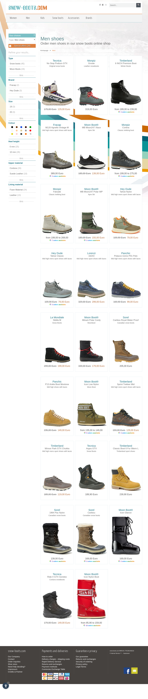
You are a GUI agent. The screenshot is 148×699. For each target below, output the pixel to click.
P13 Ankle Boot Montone (57, 384)
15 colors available (91, 625)
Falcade (57, 192)
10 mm (15, 152)
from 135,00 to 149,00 (91, 430)
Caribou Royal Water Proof (126, 320)
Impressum (12, 669)
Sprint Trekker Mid (126, 384)
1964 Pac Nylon (57, 512)
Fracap (14, 85)
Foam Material (18, 190)
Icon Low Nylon (91, 384)
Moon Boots (17, 69)
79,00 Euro (132, 237)
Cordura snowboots (57, 580)
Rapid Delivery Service (51, 662)
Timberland (126, 60)
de (103, 5)
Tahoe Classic (57, 256)
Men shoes (20, 40)
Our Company (14, 656)
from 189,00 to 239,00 (126, 109)
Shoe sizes (12, 664)
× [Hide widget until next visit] (8, 683)
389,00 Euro (57, 173)
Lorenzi (91, 253)
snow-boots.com (114, 651)
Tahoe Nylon (126, 192)
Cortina (125, 127)
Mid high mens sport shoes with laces (57, 130)
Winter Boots (126, 66)
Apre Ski (91, 130)
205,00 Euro (126, 366)
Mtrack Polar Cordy (91, 320)
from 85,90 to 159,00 (91, 623)
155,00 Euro (97, 237)
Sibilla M (57, 320)
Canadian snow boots (125, 323)
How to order (47, 656)
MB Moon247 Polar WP (91, 192)
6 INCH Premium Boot (125, 63)
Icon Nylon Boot (91, 577)
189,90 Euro (91, 494)
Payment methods (49, 667)
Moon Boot (91, 387)
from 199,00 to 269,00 (57, 237)
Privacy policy (81, 664)
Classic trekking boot (126, 130)
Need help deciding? (16, 667)
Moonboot (91, 323)
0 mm (14, 147)
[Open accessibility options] (6, 686)
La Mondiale (57, 317)
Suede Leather (18, 174)
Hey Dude (16, 91)
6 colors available (92, 433)
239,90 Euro (126, 494)
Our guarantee (82, 656)
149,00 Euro (63, 430)
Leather (15, 195)
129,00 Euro (63, 109)
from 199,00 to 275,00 (126, 173)
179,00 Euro (97, 366)
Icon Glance (126, 512)
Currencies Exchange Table (53, 669)
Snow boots (17, 64)
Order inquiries (14, 662)
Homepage (44, 50)
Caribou (91, 512)
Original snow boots (57, 66)
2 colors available (58, 176)
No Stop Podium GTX (57, 63)
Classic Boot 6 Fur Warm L (126, 448)
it (100, 5)
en (106, 5)
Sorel (126, 317)
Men (53, 50)
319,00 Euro (91, 109)
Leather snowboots (91, 66)
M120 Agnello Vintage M (57, 127)
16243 (91, 256)
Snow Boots (57, 323)
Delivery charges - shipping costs (56, 659)
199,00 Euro (63, 366)
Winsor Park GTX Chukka (57, 448)
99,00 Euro (132, 302)
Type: (12, 40)
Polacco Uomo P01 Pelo (125, 256)
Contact (11, 659)
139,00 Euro (97, 173)
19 (12, 107)
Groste (91, 63)
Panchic (125, 253)
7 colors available (58, 240)
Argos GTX (91, 448)
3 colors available (126, 112)
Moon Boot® (91, 124)
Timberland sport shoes (126, 451)
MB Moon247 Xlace (91, 127)
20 (12, 112)
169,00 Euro (91, 558)
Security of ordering (84, 662)
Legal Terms (81, 667)
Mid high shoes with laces (57, 387)
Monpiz (91, 60)
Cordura (15, 168)
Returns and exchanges (52, 664)
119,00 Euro (63, 494)
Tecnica (57, 60)
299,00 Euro (97, 302)
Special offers (22, 46)
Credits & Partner (15, 672)
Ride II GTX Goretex (57, 577)
